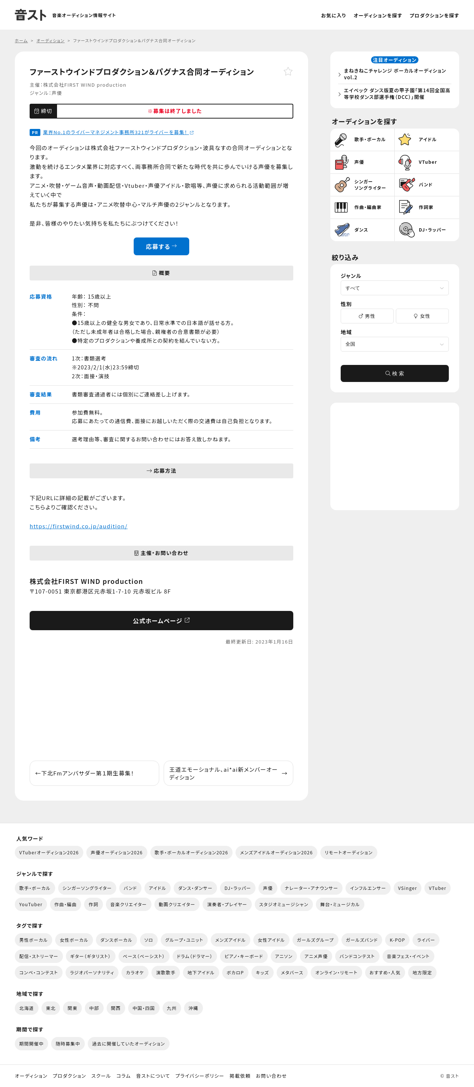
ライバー (426, 940)
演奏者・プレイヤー (227, 904)
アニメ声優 (316, 956)
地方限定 (422, 972)
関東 (72, 1008)
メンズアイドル (230, 940)
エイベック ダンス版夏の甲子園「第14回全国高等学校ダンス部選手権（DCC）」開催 (396, 95)
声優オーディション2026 (117, 852)
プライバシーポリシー (200, 1076)
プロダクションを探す (434, 15)
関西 (116, 1008)
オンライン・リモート (336, 972)
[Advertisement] (161, 703)
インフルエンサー (368, 888)
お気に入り (333, 15)
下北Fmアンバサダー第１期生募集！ (84, 773)
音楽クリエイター (128, 904)
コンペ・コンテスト (38, 972)
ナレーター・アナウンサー (311, 888)
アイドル (157, 888)
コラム (123, 1076)
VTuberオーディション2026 (49, 852)
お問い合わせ (271, 1076)
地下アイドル (201, 972)
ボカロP (235, 972)
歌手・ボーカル (35, 888)
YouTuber (31, 904)
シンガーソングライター (87, 888)
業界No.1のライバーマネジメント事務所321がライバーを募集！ (118, 132)
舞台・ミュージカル (340, 904)
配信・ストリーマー (39, 956)
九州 (172, 1008)
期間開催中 (31, 1043)
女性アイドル (271, 940)
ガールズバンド (362, 940)
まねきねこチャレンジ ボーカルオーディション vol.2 (396, 75)
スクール (101, 1076)
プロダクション (69, 1076)
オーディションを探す (378, 15)
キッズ (262, 972)
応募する (161, 246)
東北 (51, 1008)
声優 (56, 92)
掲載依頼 (240, 1076)
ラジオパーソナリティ (92, 972)
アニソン (284, 956)
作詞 (94, 904)
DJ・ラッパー (237, 888)
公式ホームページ (161, 620)
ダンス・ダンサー (195, 888)
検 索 (394, 376)
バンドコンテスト (357, 956)
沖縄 (193, 1008)
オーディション (31, 1076)
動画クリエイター (177, 904)
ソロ (148, 940)
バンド (130, 888)
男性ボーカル (33, 940)
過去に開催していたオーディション (128, 1043)
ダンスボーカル (116, 940)
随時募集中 (68, 1043)
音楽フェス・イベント (408, 956)
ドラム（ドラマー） (195, 956)
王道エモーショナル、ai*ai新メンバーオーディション (228, 773)
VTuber (437, 888)
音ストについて (153, 1076)
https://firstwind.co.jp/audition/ (78, 526)
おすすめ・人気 (385, 972)
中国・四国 (144, 1008)
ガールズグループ (315, 940)
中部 (94, 1008)
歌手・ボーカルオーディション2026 (191, 852)
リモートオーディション (349, 852)
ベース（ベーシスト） (144, 956)
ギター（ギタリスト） (90, 956)
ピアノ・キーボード (243, 956)
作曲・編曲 (65, 904)
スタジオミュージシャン (283, 904)
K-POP (397, 940)
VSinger (407, 888)
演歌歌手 (166, 972)
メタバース (292, 972)
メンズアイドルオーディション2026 (276, 852)
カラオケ (135, 972)
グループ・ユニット (184, 940)
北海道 (26, 1008)
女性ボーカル (74, 940)
